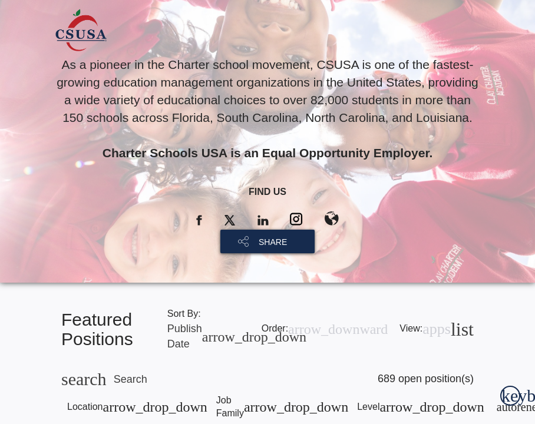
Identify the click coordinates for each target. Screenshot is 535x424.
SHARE (273, 242)
